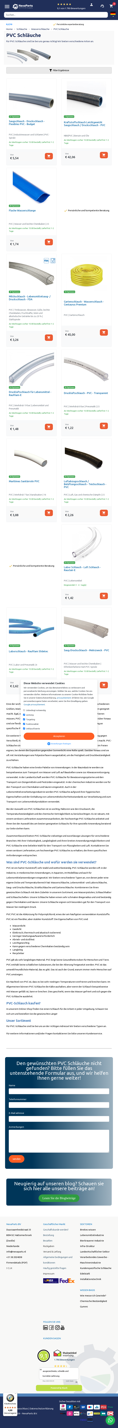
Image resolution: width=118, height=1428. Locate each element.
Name (12, 1085)
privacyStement (64, 698)
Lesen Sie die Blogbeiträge (59, 1198)
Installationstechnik (90, 1279)
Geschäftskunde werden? (55, 1229)
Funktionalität (32, 724)
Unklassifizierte (33, 729)
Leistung (30, 715)
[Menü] (15, 1394)
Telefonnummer (17, 1099)
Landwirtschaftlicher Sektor (95, 1251)
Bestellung (48, 1235)
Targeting (30, 719)
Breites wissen (88, 1229)
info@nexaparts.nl (16, 1251)
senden (17, 1159)
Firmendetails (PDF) (16, 1262)
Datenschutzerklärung (41, 1408)
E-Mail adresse (16, 1113)
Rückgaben (48, 1246)
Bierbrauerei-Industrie (92, 1240)
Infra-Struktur (87, 1246)
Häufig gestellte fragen (54, 1268)
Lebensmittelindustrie (92, 1235)
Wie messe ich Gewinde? (93, 1295)
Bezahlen (47, 1240)
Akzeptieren (59, 736)
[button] (113, 14)
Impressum (48, 1273)
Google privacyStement (34, 704)
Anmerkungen (16, 1127)
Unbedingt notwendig (36, 710)
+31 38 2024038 (14, 1257)
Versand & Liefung (52, 1251)
